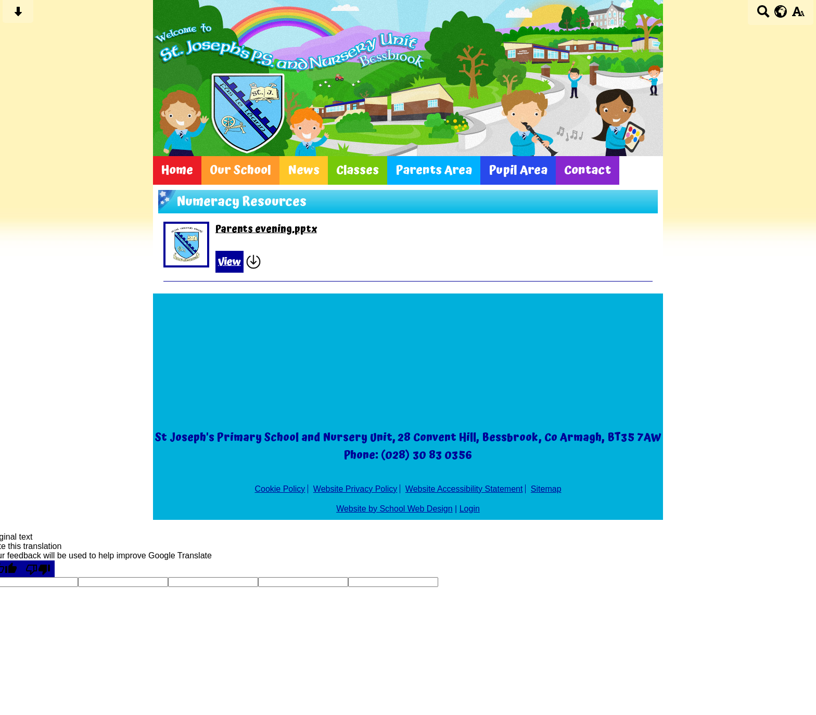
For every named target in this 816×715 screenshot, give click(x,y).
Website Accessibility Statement (464, 488)
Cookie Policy (279, 488)
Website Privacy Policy (355, 488)
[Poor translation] (38, 568)
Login (470, 508)
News (304, 170)
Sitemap (546, 488)
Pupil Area (518, 170)
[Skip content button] (18, 14)
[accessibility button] (798, 14)
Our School (240, 170)
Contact (587, 170)
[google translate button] (780, 11)
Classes (357, 170)
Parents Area (434, 170)
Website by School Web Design (394, 508)
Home (177, 170)
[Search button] (763, 14)
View (229, 261)
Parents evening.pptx (266, 229)
